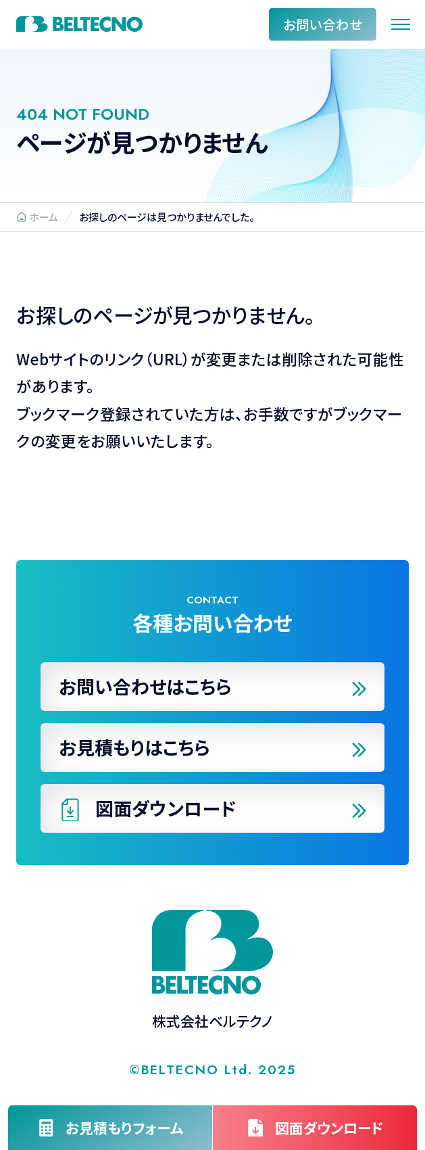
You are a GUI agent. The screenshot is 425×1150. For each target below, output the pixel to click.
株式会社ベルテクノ (79, 24)
